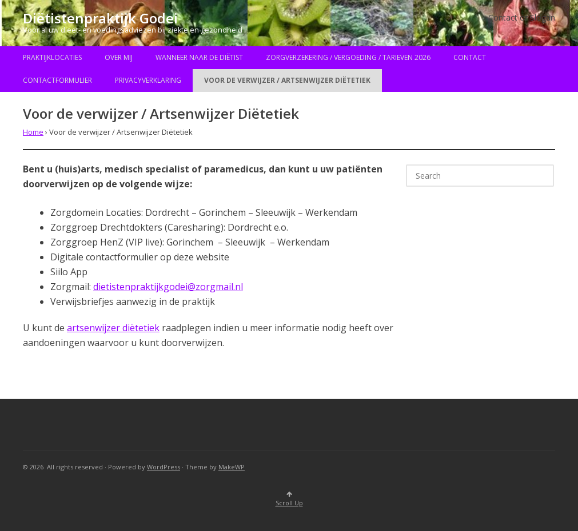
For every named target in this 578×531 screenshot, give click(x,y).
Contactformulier (57, 80)
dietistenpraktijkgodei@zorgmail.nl (168, 286)
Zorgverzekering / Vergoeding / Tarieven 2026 (348, 57)
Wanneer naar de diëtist (199, 57)
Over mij (119, 57)
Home (33, 132)
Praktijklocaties (52, 57)
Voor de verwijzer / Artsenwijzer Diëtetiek (287, 80)
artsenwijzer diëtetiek (113, 327)
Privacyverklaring (148, 80)
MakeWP (231, 466)
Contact (469, 57)
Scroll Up (289, 499)
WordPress (163, 466)
